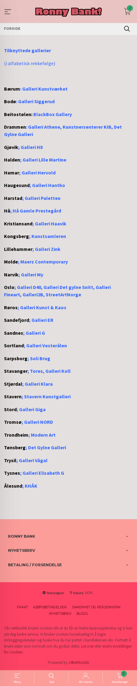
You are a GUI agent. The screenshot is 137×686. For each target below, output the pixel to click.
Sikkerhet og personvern (96, 607)
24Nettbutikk (78, 662)
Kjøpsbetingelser (50, 607)
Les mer (87, 646)
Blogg (82, 614)
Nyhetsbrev (60, 614)
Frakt (22, 607)
